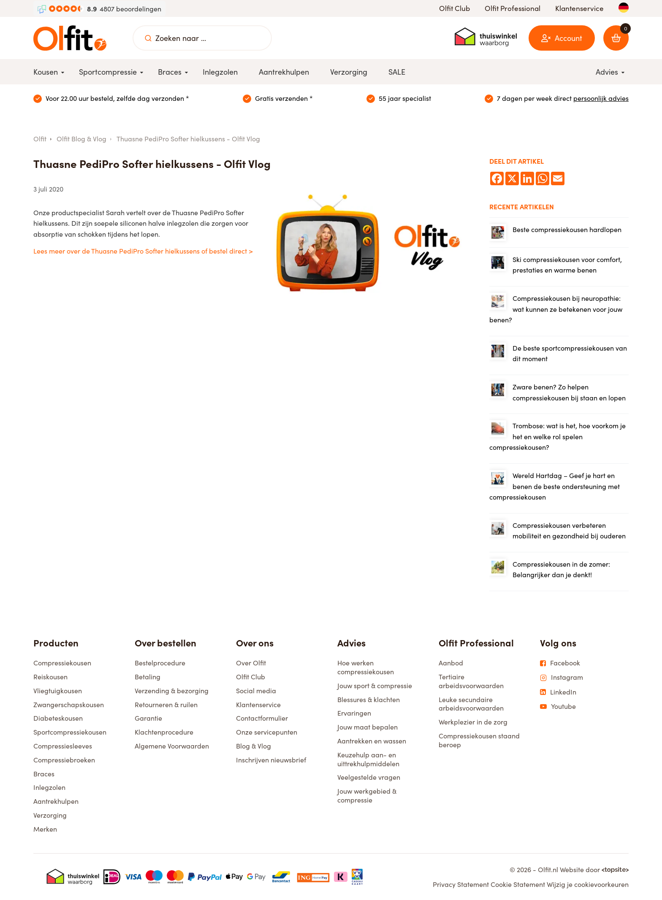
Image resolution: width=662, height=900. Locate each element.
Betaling (147, 676)
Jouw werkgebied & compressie (366, 795)
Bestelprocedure (160, 662)
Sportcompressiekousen (69, 731)
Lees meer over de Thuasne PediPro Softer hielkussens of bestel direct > (143, 250)
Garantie (148, 718)
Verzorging (50, 815)
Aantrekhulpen (56, 801)
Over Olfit (251, 662)
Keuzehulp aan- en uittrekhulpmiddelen (368, 759)
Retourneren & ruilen (166, 704)
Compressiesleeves (62, 745)
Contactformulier (262, 718)
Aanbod (451, 662)
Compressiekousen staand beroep (479, 740)
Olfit (39, 138)
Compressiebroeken (64, 759)
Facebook (560, 663)
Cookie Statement (518, 884)
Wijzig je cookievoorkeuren (588, 884)
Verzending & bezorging (172, 690)
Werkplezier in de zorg (473, 721)
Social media (256, 690)
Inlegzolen (49, 787)
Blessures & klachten (368, 699)
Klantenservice (579, 8)
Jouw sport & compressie (374, 685)
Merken (45, 828)
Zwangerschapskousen (68, 704)
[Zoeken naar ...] (148, 38)
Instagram (561, 677)
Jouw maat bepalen (367, 726)
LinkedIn (558, 692)
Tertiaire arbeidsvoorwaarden (471, 681)
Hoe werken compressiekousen (365, 667)
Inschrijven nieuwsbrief (271, 759)
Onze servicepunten (266, 731)
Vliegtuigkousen (57, 690)
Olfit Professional (512, 8)
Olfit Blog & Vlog (81, 138)
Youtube (558, 706)
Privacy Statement (461, 884)
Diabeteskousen (58, 718)
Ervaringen (354, 712)
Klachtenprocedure (164, 731)
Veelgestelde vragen (368, 777)
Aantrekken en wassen (371, 740)
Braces (43, 773)
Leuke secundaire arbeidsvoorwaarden (471, 704)
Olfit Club (454, 8)
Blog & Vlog (253, 745)
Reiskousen (50, 676)
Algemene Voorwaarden (172, 745)
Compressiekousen (62, 662)
